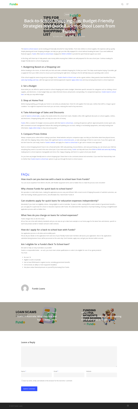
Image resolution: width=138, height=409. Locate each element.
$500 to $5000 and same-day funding (104, 149)
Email (56, 371)
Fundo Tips (69, 14)
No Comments (80, 36)
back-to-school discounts (66, 140)
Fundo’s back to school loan (39, 159)
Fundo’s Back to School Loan (67, 77)
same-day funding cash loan (30, 80)
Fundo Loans (59, 36)
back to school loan (67, 123)
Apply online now (77, 80)
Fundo (34, 54)
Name (23, 371)
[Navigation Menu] (127, 4)
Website (88, 371)
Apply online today (34, 128)
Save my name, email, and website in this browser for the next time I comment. (47, 381)
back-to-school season (31, 49)
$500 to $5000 (66, 54)
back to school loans (46, 54)
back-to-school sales (33, 116)
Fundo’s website (50, 142)
